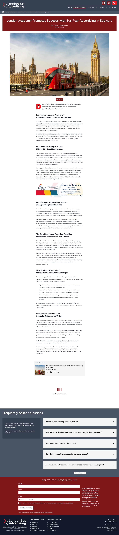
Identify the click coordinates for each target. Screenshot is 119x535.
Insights (102, 7)
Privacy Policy (53, 503)
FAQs (50, 528)
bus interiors (43, 332)
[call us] (114, 3)
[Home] (3, 12)
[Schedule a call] (108, 3)
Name (20, 483)
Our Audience (53, 522)
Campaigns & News (79, 7)
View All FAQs (80, 473)
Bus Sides (34, 524)
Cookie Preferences (111, 525)
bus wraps (76, 330)
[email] (103, 3)
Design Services (53, 524)
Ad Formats (91, 7)
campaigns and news (11, 12)
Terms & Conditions (111, 522)
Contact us (70, 341)
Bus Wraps (35, 522)
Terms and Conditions (68, 503)
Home (70, 7)
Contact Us (112, 7)
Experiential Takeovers (38, 530)
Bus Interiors (35, 528)
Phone (20, 496)
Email (20, 489)
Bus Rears (34, 526)
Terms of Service (48, 512)
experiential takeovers (53, 332)
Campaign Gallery (54, 526)
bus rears (64, 332)
